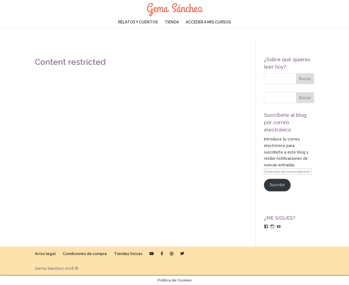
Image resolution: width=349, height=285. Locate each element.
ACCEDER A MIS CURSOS (208, 22)
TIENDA (172, 22)
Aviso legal (45, 254)
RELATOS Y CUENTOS (138, 22)
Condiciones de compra (85, 254)
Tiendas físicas (128, 254)
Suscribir (277, 185)
